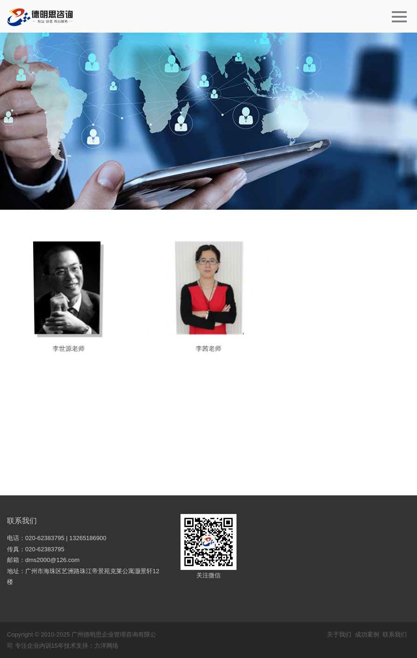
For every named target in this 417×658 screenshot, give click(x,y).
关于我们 (339, 634)
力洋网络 (106, 645)
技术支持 (76, 645)
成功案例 (367, 634)
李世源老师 (68, 350)
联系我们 (22, 521)
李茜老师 (208, 351)
